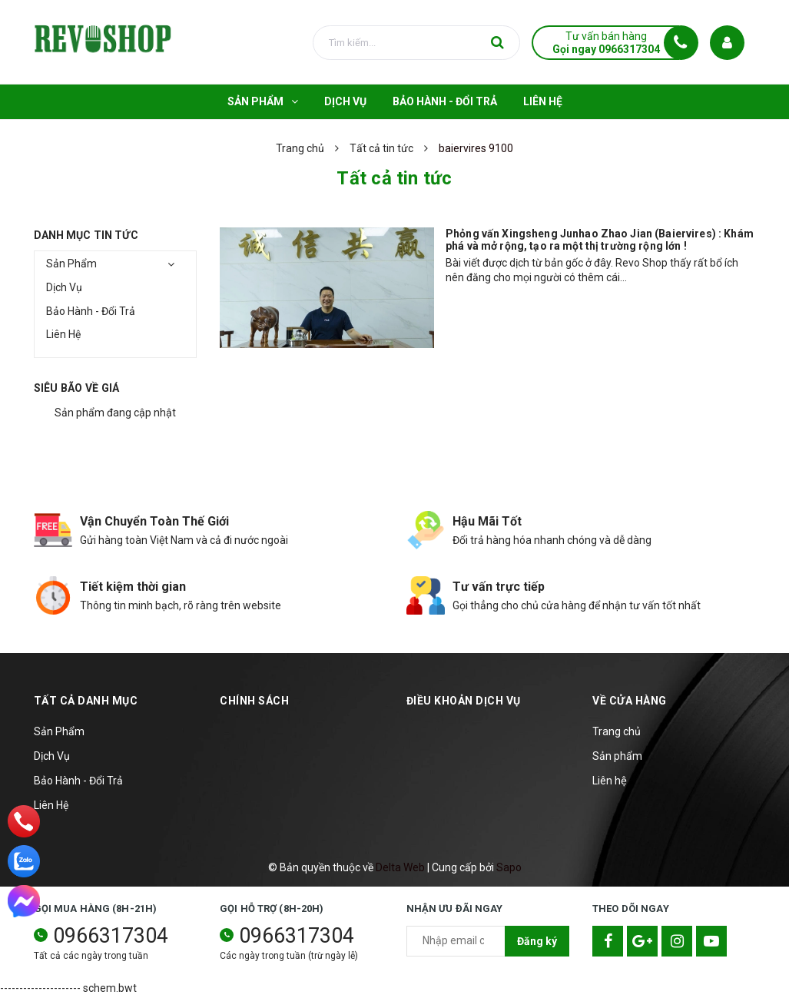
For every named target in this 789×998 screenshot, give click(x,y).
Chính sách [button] (254, 701)
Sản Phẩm (71, 263)
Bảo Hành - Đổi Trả (90, 311)
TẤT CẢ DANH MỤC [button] (86, 701)
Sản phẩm (617, 756)
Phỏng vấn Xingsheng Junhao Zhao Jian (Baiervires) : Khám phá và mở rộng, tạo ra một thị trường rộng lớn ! (600, 239)
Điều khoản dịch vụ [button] (463, 701)
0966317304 (110, 935)
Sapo (509, 867)
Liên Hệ (63, 334)
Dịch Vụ (64, 287)
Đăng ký (537, 941)
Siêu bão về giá (77, 388)
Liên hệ (609, 780)
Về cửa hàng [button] (629, 701)
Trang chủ (616, 731)
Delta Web (400, 867)
